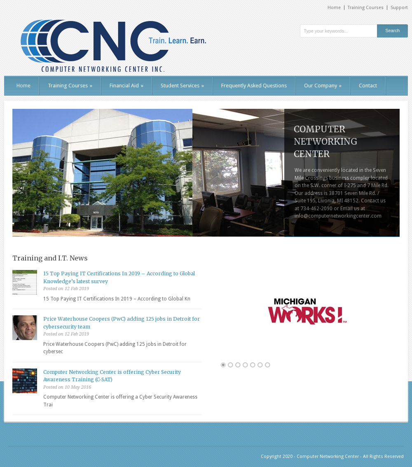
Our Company (323, 85)
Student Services (182, 85)
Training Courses (366, 7)
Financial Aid (126, 85)
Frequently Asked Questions (254, 85)
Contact (368, 85)
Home (334, 7)
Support (399, 7)
